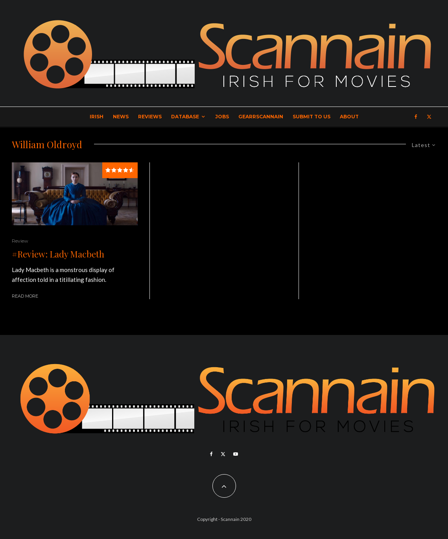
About (349, 117)
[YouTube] (235, 454)
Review (20, 241)
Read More (25, 296)
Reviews (150, 117)
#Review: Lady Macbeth (58, 254)
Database (185, 117)
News (121, 117)
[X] (429, 117)
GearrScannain (260, 117)
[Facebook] (416, 117)
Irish (96, 117)
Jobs (222, 117)
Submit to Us (311, 117)
